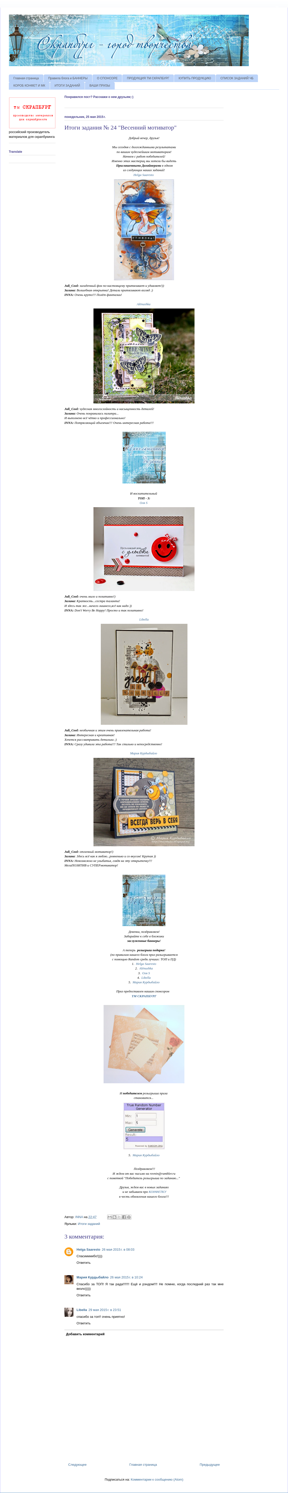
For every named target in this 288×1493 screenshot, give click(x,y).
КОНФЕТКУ (157, 1192)
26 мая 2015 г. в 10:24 (126, 1277)
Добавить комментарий (85, 1334)
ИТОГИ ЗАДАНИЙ (67, 85)
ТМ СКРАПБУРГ (144, 996)
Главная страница (26, 78)
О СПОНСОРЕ (107, 78)
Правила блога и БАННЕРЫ (68, 78)
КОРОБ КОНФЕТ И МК (29, 85)
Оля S (144, 503)
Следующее (77, 1464)
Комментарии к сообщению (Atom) (157, 1479)
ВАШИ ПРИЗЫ (99, 85)
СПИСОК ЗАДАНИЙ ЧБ (236, 78)
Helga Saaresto (143, 175)
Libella (144, 619)
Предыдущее (210, 1464)
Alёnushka (143, 304)
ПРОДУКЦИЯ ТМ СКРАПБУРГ (148, 78)
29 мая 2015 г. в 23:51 (104, 1310)
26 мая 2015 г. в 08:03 (118, 1249)
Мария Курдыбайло (143, 753)
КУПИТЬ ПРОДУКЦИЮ (195, 78)
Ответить (84, 1263)
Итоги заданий (89, 1224)
